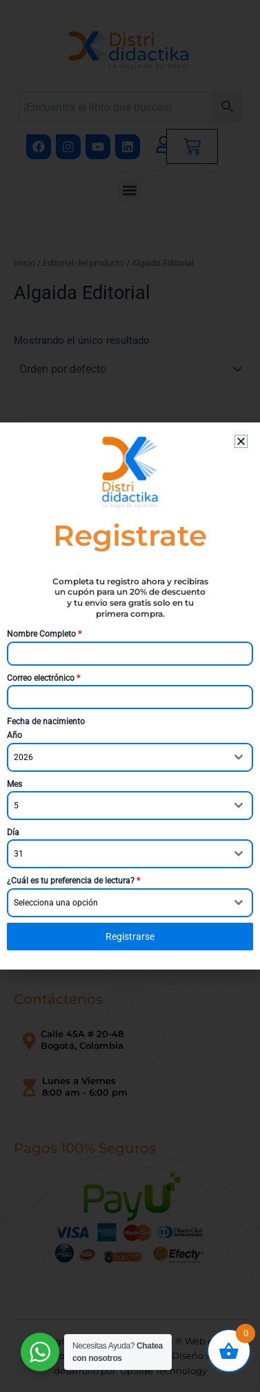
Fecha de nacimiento (46, 721)
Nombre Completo (44, 634)
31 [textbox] (18, 854)
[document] (130, 696)
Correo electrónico (43, 678)
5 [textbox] (16, 805)
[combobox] (130, 757)
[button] (241, 441)
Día (13, 832)
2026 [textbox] (23, 757)
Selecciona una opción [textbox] (56, 903)
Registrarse (130, 936)
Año (14, 735)
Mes (14, 784)
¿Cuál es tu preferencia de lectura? (73, 881)
